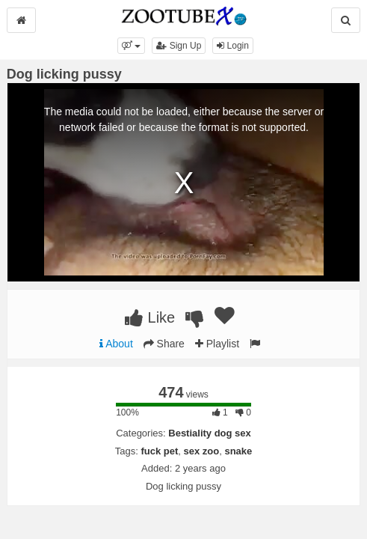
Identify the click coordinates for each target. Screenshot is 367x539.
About (116, 344)
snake (238, 451)
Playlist (217, 344)
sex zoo (201, 451)
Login (233, 45)
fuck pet (159, 451)
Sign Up (178, 45)
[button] (131, 45)
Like (150, 317)
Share (164, 344)
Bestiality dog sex (209, 433)
